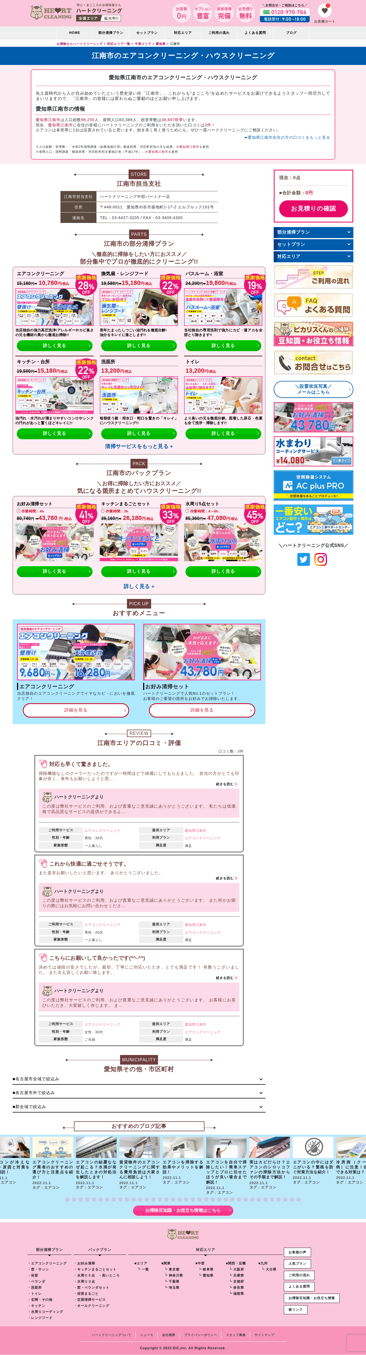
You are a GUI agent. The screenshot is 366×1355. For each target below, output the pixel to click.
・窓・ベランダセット (91, 1288)
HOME (74, 33)
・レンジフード (39, 1318)
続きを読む (225, 784)
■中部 (200, 1264)
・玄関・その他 (39, 1300)
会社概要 (168, 1335)
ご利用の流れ (219, 33)
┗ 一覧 (143, 1270)
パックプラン (99, 1250)
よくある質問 (255, 33)
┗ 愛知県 (206, 1276)
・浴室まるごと (86, 1294)
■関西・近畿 (236, 1264)
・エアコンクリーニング (47, 1264)
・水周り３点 (84, 1282)
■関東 (166, 1264)
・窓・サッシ (38, 1270)
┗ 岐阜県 (206, 1270)
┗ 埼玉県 (171, 1288)
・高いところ (109, 1276)
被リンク (296, 1310)
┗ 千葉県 (171, 1282)
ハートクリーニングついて (111, 1335)
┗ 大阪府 (236, 1270)
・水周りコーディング (45, 1312)
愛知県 (190, 831)
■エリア (140, 1264)
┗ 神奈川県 (173, 1276)
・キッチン (36, 1306)
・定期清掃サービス (90, 1300)
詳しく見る (54, 345)
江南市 (201, 831)
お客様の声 (297, 1252)
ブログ (291, 33)
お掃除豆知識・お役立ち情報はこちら (183, 1210)
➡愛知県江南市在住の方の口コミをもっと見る (287, 137)
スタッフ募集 (236, 1335)
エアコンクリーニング (102, 831)
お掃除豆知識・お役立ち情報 (312, 1298)
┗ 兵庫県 (236, 1276)
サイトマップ (264, 1335)
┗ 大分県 (268, 1270)
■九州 (263, 1264)
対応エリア (289, 256)
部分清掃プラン (110, 33)
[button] (67, 1200)
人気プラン (297, 1264)
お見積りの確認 (313, 208)
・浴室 (32, 1276)
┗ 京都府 (236, 1282)
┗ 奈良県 (236, 1288)
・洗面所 (34, 1288)
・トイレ (34, 1294)
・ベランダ (36, 1282)
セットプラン (147, 33)
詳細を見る (76, 710)
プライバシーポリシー (200, 1335)
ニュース (146, 1335)
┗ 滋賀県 (236, 1294)
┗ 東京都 (171, 1270)
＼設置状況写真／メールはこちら (313, 389)
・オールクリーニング (91, 1306)
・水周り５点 (84, 1276)
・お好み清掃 (84, 1264)
